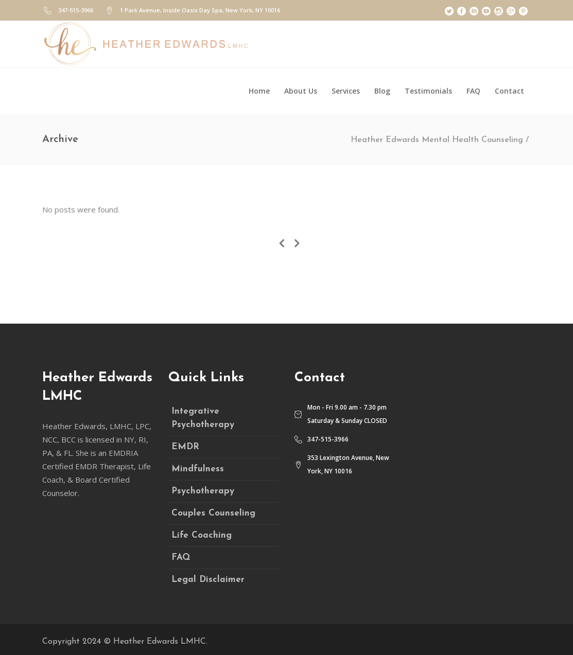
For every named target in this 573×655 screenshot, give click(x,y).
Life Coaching (201, 535)
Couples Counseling (213, 513)
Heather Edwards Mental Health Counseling (437, 140)
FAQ (180, 557)
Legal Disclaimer (208, 579)
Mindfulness (197, 469)
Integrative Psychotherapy (202, 418)
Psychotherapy (202, 491)
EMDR (185, 446)
